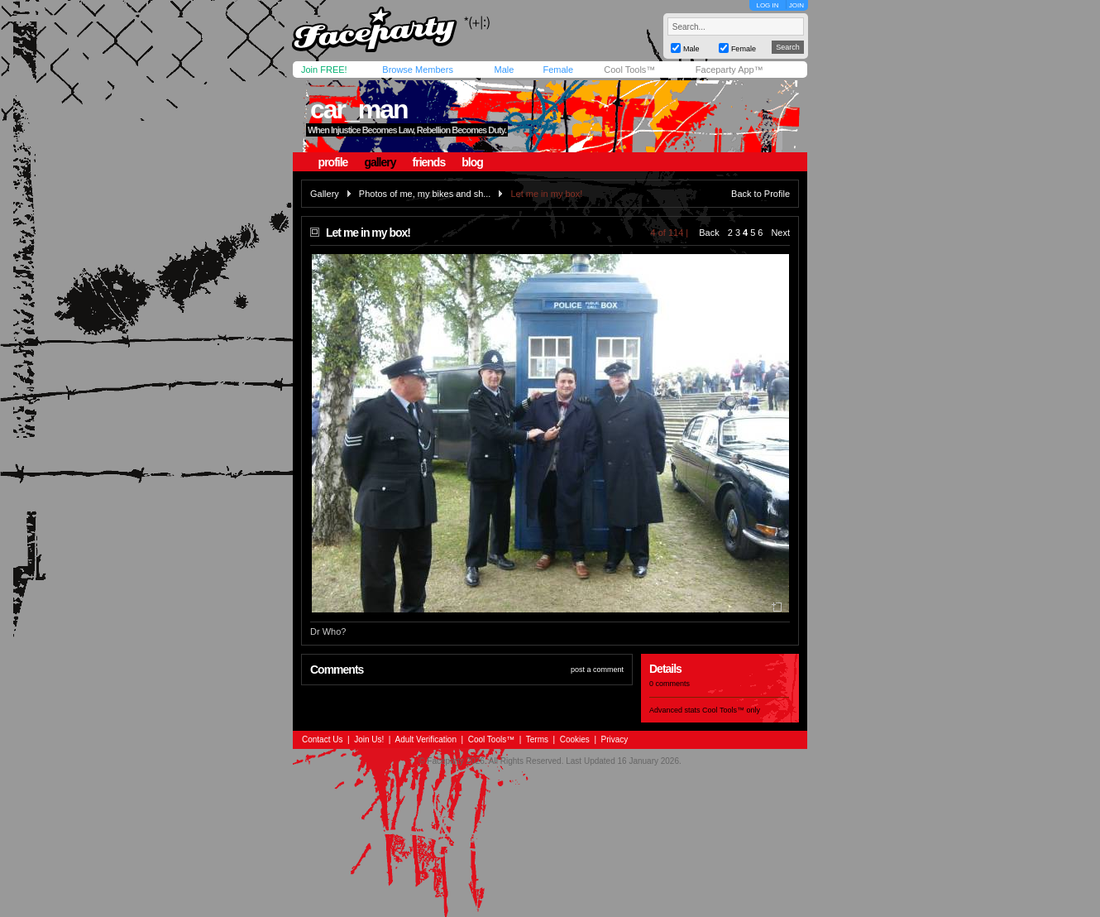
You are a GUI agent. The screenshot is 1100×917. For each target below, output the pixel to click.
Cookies (575, 739)
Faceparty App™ (729, 69)
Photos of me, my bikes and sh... (425, 194)
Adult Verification (426, 739)
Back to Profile (760, 194)
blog (472, 162)
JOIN (796, 5)
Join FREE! (324, 69)
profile (333, 162)
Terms (537, 739)
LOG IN (767, 5)
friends (429, 162)
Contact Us (322, 739)
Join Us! (369, 739)
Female (558, 69)
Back (709, 233)
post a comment (597, 669)
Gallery (324, 194)
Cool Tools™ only (731, 710)
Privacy (615, 739)
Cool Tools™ (629, 69)
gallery (379, 162)
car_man (359, 109)
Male (504, 69)
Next (780, 233)
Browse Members (417, 69)
